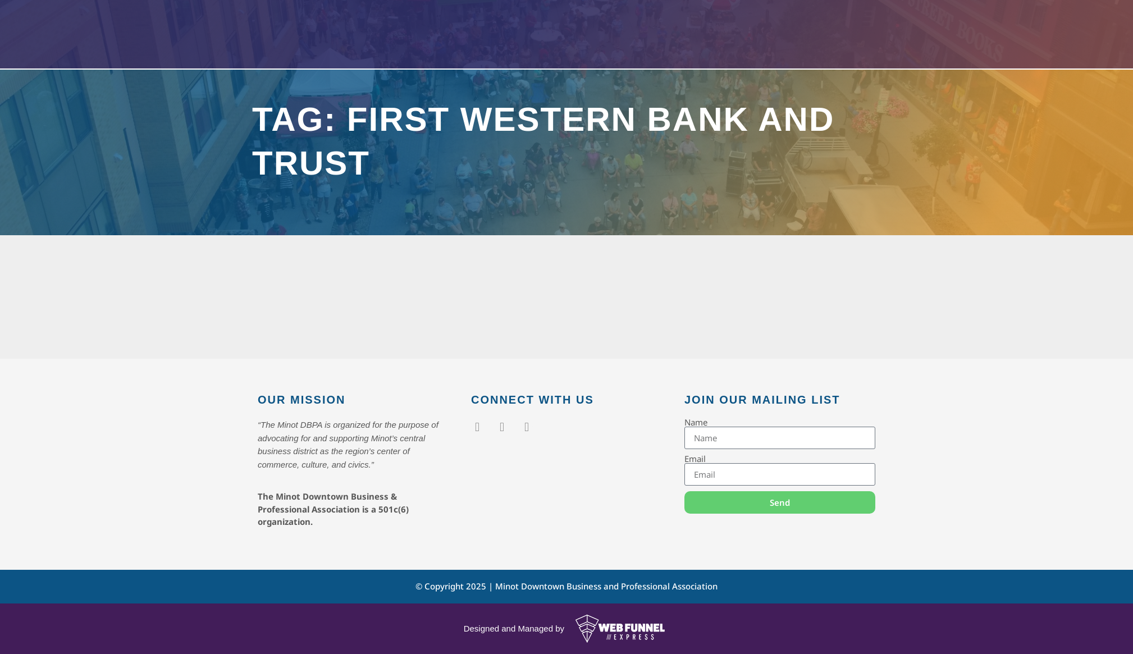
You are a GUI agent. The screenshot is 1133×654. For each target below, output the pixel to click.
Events (516, 44)
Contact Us (712, 44)
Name (695, 422)
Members (583, 44)
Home (463, 44)
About (648, 44)
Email (695, 459)
